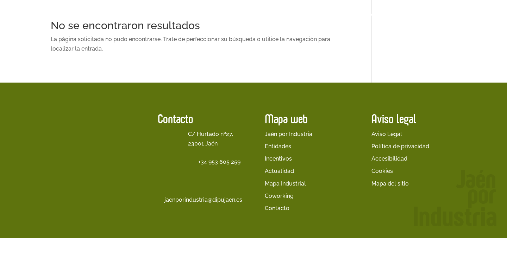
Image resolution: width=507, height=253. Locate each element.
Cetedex (421, 14)
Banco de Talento (468, 14)
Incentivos (278, 158)
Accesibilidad (389, 158)
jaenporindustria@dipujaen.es (203, 199)
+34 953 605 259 (219, 161)
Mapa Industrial (285, 183)
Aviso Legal (386, 134)
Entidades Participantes (256, 14)
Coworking (279, 196)
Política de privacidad (400, 146)
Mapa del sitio (390, 183)
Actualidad (383, 14)
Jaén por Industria (187, 14)
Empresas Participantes (325, 14)
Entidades (278, 146)
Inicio (151, 14)
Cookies (382, 171)
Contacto (277, 208)
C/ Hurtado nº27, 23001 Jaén (210, 139)
